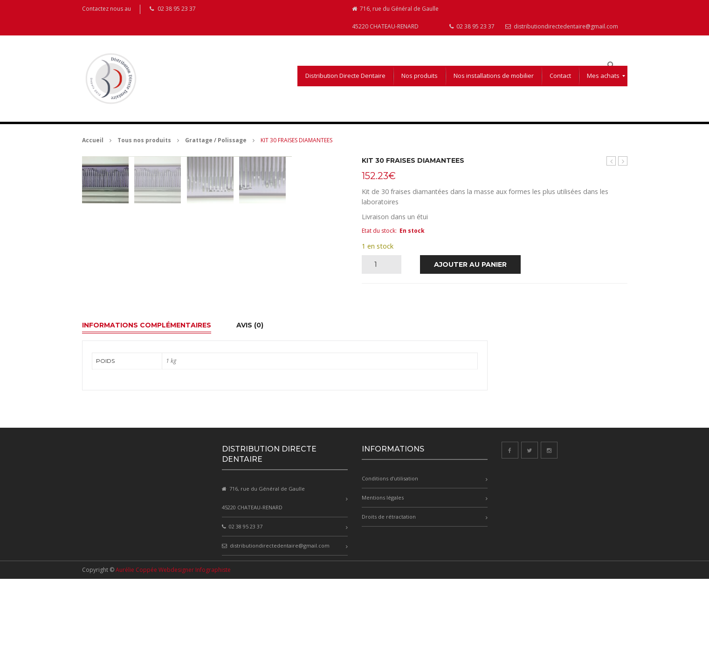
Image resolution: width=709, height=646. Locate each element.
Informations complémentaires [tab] (146, 393)
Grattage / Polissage (216, 140)
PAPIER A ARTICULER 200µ (611, 161)
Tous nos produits (144, 140)
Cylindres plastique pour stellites (623, 161)
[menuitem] (345, 76)
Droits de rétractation (389, 584)
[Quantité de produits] (379, 264)
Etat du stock (378, 231)
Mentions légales (383, 565)
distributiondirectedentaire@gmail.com (561, 26)
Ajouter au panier (470, 264)
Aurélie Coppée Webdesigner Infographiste (173, 637)
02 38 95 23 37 (472, 26)
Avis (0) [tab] (249, 393)
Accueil (92, 140)
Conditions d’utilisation (390, 545)
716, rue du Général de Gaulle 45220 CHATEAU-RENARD (395, 17)
